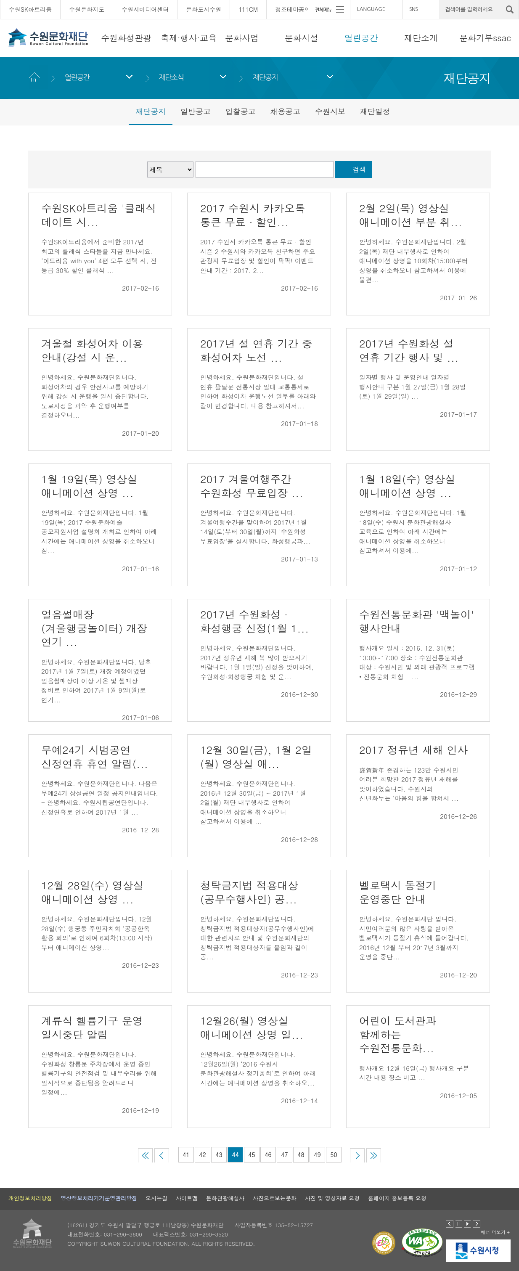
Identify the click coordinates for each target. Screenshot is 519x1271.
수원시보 (330, 111)
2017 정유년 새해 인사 (413, 749)
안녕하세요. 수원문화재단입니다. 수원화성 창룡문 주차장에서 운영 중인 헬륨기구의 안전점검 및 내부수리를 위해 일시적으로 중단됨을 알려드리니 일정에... (99, 1073)
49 (317, 1154)
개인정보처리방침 (30, 1198)
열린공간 (361, 38)
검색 (359, 169)
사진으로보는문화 (275, 1198)
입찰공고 (240, 111)
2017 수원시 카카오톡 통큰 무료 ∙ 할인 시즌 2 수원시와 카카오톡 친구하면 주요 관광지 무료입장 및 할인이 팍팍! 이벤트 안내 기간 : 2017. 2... (257, 256)
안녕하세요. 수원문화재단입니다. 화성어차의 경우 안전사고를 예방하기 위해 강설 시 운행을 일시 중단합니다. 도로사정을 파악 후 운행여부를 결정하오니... (95, 396)
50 (333, 1154)
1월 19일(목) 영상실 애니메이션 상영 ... (89, 485)
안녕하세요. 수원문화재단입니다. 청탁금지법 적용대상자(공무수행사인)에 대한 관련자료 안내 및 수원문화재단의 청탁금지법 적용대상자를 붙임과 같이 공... (257, 937)
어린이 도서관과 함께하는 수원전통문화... (397, 1034)
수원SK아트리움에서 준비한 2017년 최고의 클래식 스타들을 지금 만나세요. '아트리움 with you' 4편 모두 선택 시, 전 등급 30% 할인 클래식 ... (99, 256)
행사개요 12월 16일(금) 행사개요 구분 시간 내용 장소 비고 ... (414, 1073)
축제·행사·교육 (189, 38)
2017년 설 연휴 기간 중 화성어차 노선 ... (256, 350)
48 (300, 1154)
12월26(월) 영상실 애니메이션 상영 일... (251, 1027)
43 (218, 1154)
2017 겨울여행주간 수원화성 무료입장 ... (251, 485)
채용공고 (285, 111)
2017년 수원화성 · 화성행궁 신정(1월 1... (254, 621)
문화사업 (242, 38)
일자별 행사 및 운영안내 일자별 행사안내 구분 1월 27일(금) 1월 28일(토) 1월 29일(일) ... (412, 386)
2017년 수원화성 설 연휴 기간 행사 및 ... (409, 350)
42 (202, 1154)
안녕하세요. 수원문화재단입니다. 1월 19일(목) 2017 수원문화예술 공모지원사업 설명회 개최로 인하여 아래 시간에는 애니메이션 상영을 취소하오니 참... (99, 531)
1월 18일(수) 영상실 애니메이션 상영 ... (407, 485)
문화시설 (301, 38)
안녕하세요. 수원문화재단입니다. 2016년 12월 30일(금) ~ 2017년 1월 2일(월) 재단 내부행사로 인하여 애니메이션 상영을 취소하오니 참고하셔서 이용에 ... (253, 802)
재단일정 (375, 111)
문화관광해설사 (225, 1198)
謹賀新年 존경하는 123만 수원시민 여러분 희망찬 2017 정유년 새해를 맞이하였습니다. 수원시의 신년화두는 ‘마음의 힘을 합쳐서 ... (408, 784)
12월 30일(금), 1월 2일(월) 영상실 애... (256, 756)
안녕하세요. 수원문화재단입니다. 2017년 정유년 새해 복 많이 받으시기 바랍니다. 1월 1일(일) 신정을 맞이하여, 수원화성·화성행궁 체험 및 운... (257, 662)
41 (186, 1154)
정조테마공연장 (295, 9)
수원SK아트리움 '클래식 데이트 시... (98, 215)
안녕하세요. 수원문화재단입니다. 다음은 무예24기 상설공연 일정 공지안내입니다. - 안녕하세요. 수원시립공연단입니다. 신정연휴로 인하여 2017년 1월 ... (99, 797)
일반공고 (195, 111)
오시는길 (156, 1198)
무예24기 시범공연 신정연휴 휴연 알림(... (94, 756)
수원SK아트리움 (30, 9)
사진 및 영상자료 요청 (332, 1198)
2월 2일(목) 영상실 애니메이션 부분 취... (410, 215)
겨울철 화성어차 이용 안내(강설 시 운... (92, 350)
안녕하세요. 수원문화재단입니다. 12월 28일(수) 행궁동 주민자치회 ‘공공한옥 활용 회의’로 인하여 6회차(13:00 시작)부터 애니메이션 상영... (97, 933)
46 (268, 1154)
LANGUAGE (371, 9)
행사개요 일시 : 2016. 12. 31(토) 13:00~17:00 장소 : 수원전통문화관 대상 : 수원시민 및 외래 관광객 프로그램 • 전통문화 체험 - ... (417, 662)
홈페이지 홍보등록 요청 (397, 1198)
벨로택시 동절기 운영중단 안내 (397, 892)
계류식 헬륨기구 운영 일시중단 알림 (92, 1027)
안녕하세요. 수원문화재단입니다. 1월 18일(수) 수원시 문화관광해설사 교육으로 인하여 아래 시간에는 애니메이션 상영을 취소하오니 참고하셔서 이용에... (412, 531)
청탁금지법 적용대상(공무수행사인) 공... (249, 892)
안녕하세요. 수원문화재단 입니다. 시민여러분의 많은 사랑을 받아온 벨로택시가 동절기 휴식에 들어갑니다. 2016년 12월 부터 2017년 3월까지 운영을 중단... (414, 937)
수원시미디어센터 (145, 9)
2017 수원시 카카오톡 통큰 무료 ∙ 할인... (252, 215)
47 (284, 1154)
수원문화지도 (86, 9)
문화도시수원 (203, 9)
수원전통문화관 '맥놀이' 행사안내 (416, 621)
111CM (248, 9)
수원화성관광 (126, 38)
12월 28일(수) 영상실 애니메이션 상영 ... (92, 892)
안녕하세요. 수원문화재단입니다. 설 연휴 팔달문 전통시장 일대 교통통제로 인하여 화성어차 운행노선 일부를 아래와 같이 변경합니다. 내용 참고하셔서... (258, 391)
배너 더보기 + (495, 1232)
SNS (413, 9)
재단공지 (265, 77)
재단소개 (421, 38)
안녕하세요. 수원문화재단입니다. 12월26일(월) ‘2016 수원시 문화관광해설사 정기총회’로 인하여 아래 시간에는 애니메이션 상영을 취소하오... (257, 1068)
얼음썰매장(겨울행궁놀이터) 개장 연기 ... (94, 628)
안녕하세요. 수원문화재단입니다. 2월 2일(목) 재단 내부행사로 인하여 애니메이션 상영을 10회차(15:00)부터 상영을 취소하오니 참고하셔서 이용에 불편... (413, 260)
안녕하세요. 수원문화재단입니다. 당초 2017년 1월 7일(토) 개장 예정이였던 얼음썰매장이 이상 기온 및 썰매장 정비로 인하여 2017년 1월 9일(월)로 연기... (96, 680)
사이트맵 (187, 1198)
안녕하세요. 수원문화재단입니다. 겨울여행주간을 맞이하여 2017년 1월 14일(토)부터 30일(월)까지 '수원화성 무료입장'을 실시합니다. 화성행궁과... (255, 526)
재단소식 (171, 77)
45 (251, 1154)
